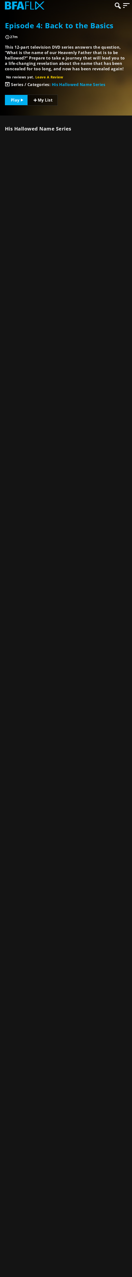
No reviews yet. (34, 77)
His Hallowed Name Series (79, 84)
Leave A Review (49, 77)
